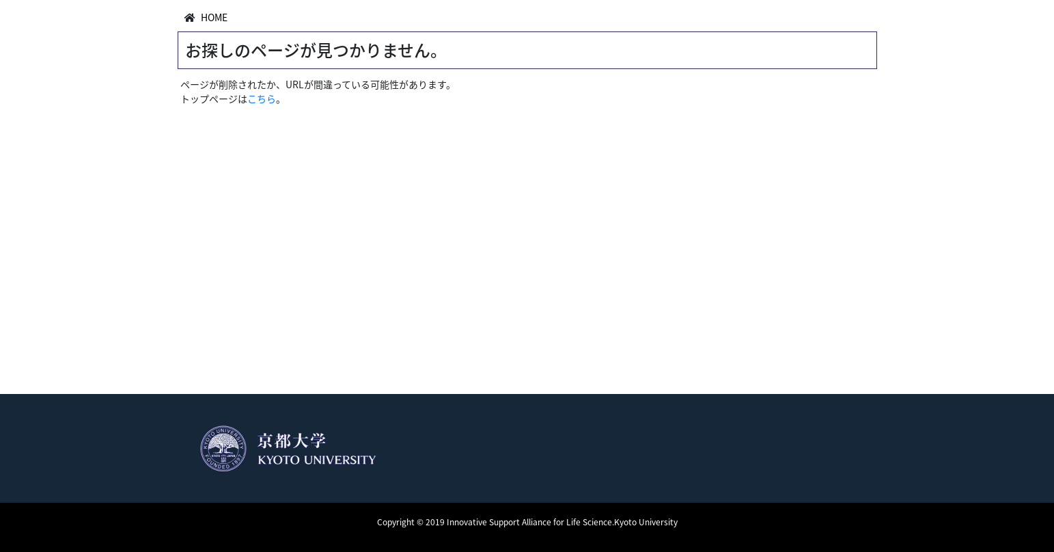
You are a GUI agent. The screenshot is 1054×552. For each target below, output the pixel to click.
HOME (214, 17)
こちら (261, 98)
